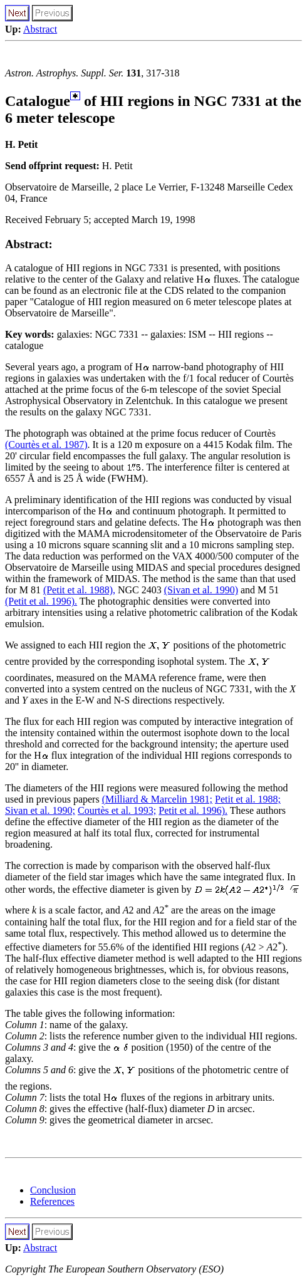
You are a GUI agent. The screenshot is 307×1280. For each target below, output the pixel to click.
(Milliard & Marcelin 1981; (157, 799)
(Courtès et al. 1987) (46, 444)
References (52, 1201)
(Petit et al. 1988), (79, 590)
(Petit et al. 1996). (41, 601)
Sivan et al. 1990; (40, 810)
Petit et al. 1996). (193, 810)
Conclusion (53, 1190)
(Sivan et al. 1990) (201, 590)
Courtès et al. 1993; (117, 810)
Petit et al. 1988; (248, 799)
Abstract (40, 29)
